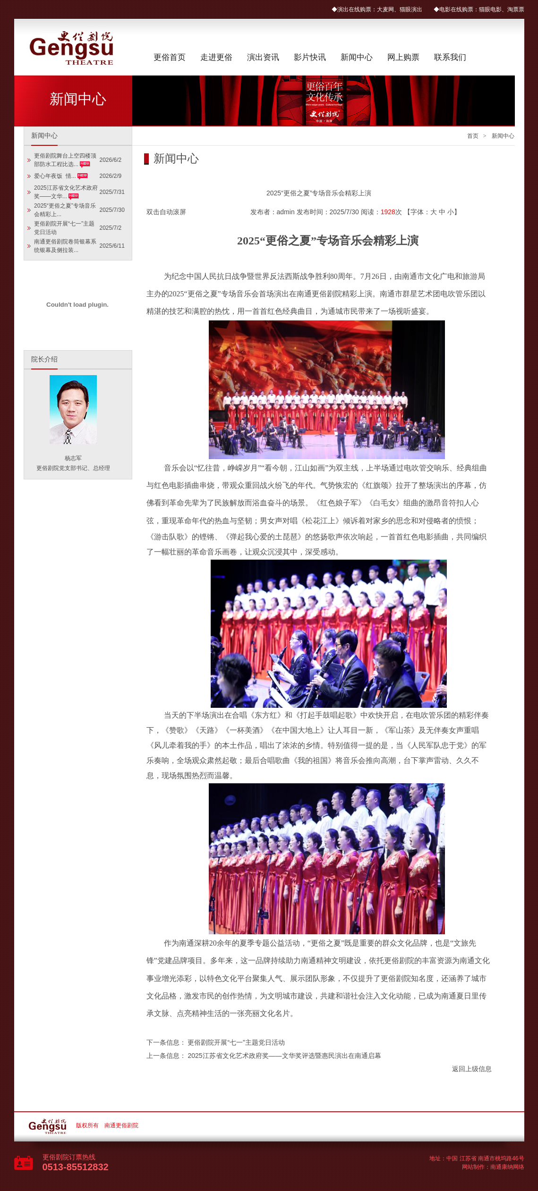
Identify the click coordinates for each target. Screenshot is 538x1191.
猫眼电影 (490, 9)
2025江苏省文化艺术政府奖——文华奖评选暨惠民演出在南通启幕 (284, 1055)
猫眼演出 (411, 9)
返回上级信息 (472, 1069)
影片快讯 (310, 57)
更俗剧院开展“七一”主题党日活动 (236, 1042)
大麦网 (385, 9)
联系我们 (450, 57)
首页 (472, 136)
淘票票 (515, 9)
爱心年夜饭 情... (55, 176)
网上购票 (403, 57)
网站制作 (473, 1167)
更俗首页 (170, 57)
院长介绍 (44, 359)
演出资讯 (263, 57)
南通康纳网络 (507, 1167)
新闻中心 (357, 57)
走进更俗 (216, 57)
